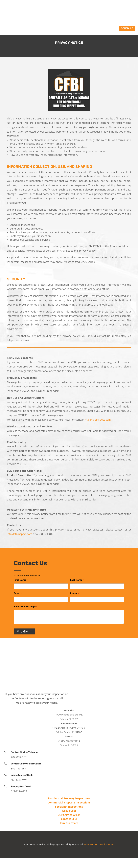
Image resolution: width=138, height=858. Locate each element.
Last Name (77, 580)
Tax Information (106, 844)
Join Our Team (69, 823)
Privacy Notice (90, 844)
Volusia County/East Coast (26, 763)
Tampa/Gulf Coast (21, 786)
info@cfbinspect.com (19, 534)
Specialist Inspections (69, 806)
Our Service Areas (69, 815)
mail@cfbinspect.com (98, 419)
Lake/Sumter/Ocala (22, 775)
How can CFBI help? (25, 607)
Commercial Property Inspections (69, 802)
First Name (21, 580)
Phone (74, 593)
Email (18, 593)
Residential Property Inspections (69, 798)
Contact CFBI (69, 819)
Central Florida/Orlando (24, 752)
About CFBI (69, 810)
